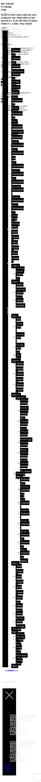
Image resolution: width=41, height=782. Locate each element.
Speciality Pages (16, 630)
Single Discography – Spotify (17, 138)
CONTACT (11, 23)
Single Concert (14, 91)
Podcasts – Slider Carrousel (25, 483)
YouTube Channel (20, 270)
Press (14, 316)
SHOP (9, 15)
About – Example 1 (15, 235)
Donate (20, 634)
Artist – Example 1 (19, 570)
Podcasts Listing (20, 475)
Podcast (16, 395)
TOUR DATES (10, 19)
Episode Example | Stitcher (24, 446)
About (10, 229)
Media (9, 263)
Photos (15, 281)
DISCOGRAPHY (14, 10)
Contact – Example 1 (20, 367)
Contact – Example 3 (20, 388)
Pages (9, 313)
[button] (5, 28)
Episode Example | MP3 (24, 414)
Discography (12, 95)
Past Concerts (15, 85)
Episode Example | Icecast (24, 456)
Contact (15, 360)
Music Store (9, 309)
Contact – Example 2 (20, 378)
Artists (15, 563)
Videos (15, 266)
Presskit (20, 637)
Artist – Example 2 (19, 580)
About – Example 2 (15, 246)
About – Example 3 (15, 256)
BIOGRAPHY (12, 13)
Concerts (11, 47)
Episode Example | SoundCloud (25, 435)
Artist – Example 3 (19, 591)
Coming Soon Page (19, 642)
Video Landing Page (19, 661)
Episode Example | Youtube (24, 404)
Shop (14, 666)
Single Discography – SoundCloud (17, 128)
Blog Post (18, 356)
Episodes (21, 397)
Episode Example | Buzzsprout (25, 467)
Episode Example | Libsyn (24, 425)
